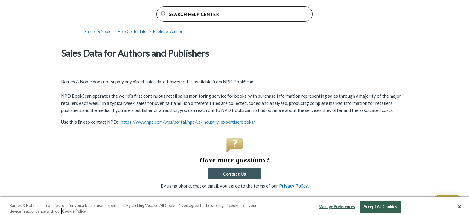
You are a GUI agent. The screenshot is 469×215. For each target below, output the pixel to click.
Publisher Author (167, 31)
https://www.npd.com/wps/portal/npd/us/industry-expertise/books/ (188, 122)
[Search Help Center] (234, 14)
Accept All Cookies (380, 208)
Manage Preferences (337, 208)
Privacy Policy (293, 185)
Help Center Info (132, 31)
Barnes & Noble (97, 31)
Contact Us (234, 173)
